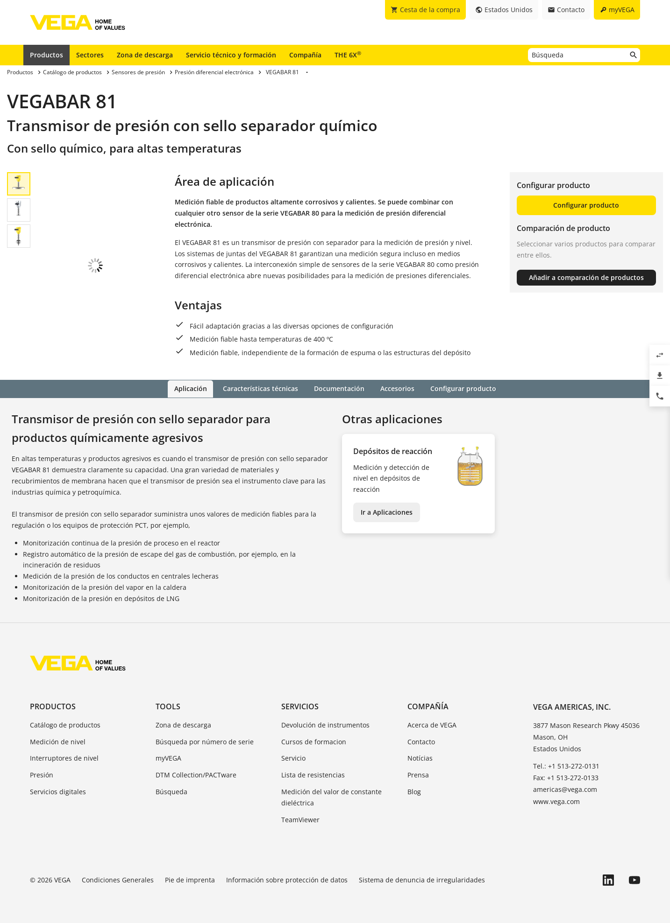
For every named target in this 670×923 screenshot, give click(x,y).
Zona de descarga (145, 54)
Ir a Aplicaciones (387, 511)
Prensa (418, 774)
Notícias (420, 758)
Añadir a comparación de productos (586, 277)
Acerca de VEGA (431, 724)
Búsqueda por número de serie (205, 741)
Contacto (421, 741)
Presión (41, 774)
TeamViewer (300, 819)
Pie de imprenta (190, 879)
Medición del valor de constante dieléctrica (331, 797)
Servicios (300, 706)
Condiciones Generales (118, 879)
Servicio (293, 758)
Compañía (305, 54)
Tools (168, 706)
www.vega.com (556, 801)
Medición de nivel (58, 741)
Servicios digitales (58, 791)
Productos (46, 54)
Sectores (90, 54)
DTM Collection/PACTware (196, 774)
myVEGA (168, 758)
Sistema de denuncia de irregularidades (422, 879)
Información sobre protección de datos (287, 879)
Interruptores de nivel (64, 758)
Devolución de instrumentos (325, 724)
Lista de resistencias (313, 774)
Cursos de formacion (313, 741)
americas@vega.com (565, 789)
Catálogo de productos (65, 724)
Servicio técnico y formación (231, 54)
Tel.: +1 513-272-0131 (566, 765)
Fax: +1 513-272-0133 (566, 777)
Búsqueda (171, 791)
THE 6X (348, 54)
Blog (414, 791)
